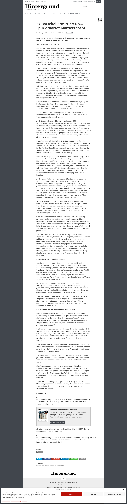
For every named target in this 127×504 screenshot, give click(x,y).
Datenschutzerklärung (16, 501)
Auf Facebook (46, 459)
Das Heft (98, 1)
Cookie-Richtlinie (6, 501)
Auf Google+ (55, 459)
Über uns (80, 1)
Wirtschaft (33, 14)
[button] (124, 490)
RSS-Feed (26, 1)
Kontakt (85, 1)
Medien (60, 14)
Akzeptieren (71, 494)
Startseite (75, 1)
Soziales (46, 14)
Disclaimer (74, 482)
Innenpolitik (69, 33)
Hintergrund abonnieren (57, 422)
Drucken (39, 452)
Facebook (38, 1)
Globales (40, 14)
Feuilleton (53, 14)
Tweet (38, 459)
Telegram (33, 1)
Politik (26, 14)
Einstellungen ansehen (114, 494)
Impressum (24, 501)
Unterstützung (91, 1)
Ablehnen (93, 494)
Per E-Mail (82, 459)
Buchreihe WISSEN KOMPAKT (72, 14)
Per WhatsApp (73, 459)
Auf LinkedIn (64, 459)
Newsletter (43, 1)
